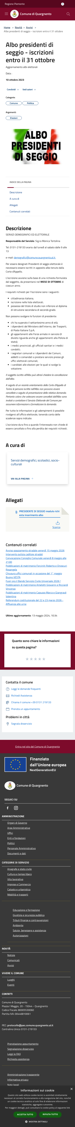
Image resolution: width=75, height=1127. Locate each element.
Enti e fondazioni (16, 838)
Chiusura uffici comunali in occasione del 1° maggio (34, 573)
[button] (38, 1121)
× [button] (71, 1089)
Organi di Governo (17, 823)
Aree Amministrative (18, 828)
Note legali (13, 1085)
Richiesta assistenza (18, 1059)
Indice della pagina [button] (20, 182)
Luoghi (11, 980)
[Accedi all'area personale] (62, 4)
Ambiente (18, 925)
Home (7, 27)
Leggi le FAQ (14, 1054)
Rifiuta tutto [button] (50, 1114)
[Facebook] (7, 808)
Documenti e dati (16, 853)
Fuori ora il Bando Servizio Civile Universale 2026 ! (33, 581)
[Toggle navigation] (6, 14)
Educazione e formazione (26, 910)
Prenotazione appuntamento (22, 1044)
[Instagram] (16, 808)
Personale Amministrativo (21, 848)
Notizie (11, 955)
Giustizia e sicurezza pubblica (28, 915)
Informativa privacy (17, 1080)
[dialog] (37, 1106)
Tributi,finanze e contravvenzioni (30, 920)
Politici (11, 843)
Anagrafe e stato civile (19, 869)
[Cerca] (68, 14)
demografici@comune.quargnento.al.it (35, 257)
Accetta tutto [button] (25, 1114)
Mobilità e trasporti (17, 894)
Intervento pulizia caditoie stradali (24, 554)
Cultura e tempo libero (19, 874)
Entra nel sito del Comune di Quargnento (37, 746)
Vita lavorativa (15, 879)
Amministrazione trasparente (23, 1074)
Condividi (13, 90)
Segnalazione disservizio (20, 1049)
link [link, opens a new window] (68, 1107)
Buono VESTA (13, 577)
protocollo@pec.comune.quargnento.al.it (30, 1025)
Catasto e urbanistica (18, 889)
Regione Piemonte (15, 4)
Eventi (10, 985)
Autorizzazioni (20, 935)
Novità (18, 27)
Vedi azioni (30, 90)
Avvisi (29, 27)
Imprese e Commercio (19, 884)
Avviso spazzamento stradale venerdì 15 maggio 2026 (35, 550)
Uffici (10, 833)
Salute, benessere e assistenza (29, 930)
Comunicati (13, 960)
